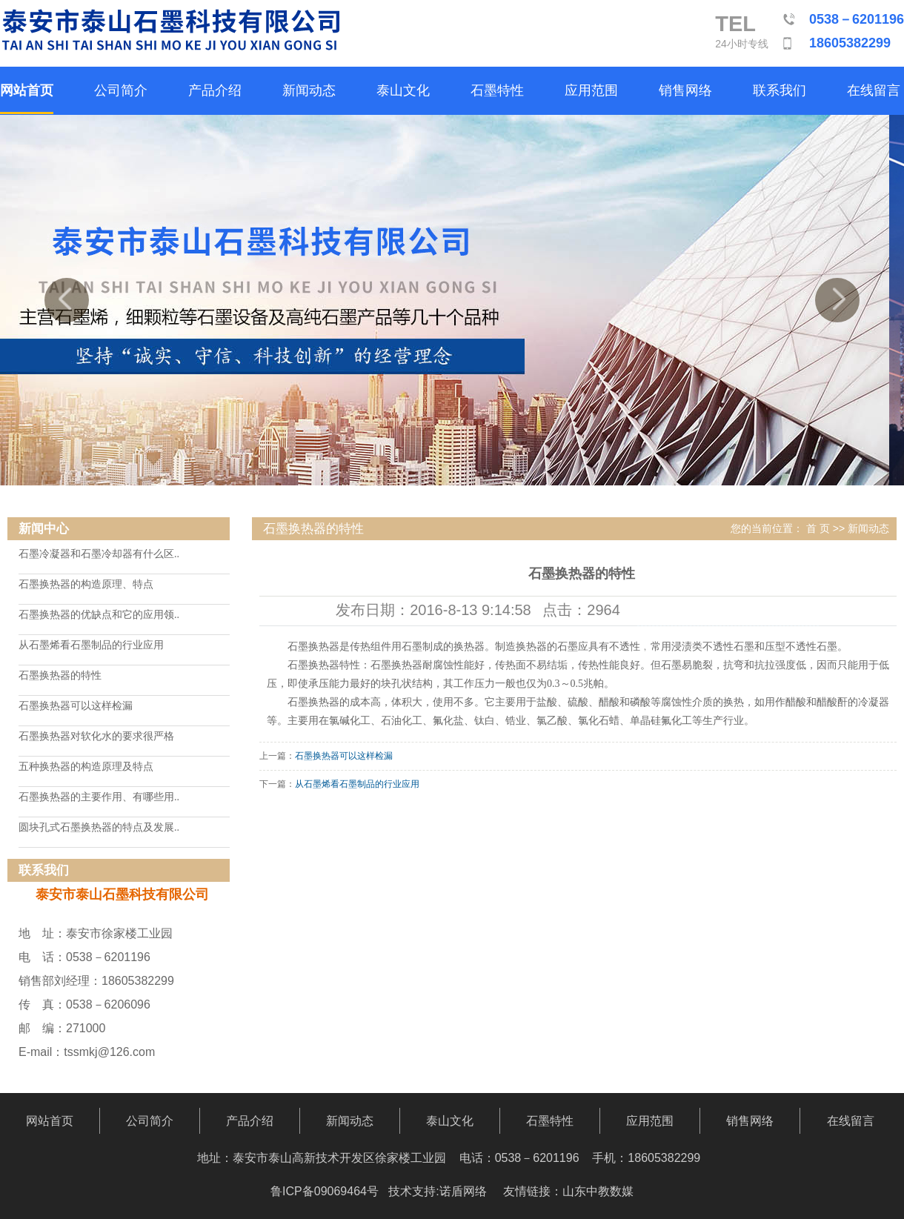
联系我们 (779, 90)
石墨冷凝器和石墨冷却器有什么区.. (99, 553)
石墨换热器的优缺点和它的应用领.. (99, 614)
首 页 (818, 528)
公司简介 (120, 90)
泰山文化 (403, 90)
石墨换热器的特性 (60, 675)
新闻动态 (309, 90)
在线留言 (873, 90)
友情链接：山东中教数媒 (568, 1191)
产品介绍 (215, 90)
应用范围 (591, 90)
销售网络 (685, 90)
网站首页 (26, 90)
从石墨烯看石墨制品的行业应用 (91, 645)
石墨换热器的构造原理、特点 (86, 584)
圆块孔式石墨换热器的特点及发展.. (99, 827)
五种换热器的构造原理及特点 (86, 766)
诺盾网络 (463, 1191)
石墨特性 (497, 90)
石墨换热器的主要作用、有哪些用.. (99, 797)
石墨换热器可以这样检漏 (76, 705)
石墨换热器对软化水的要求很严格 (96, 736)
